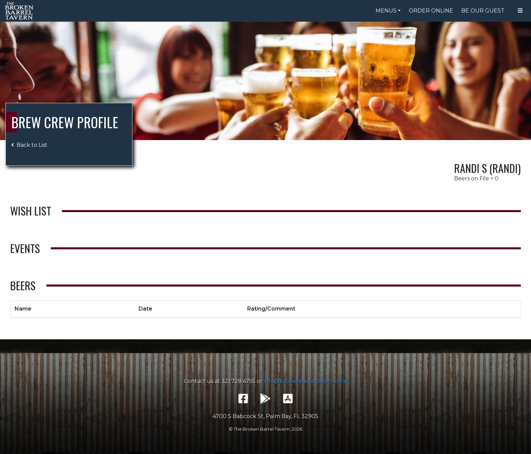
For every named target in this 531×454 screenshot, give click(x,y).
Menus (386, 10)
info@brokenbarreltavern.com (305, 381)
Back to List (29, 145)
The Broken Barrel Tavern (20, 11)
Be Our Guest (483, 10)
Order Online (431, 10)
